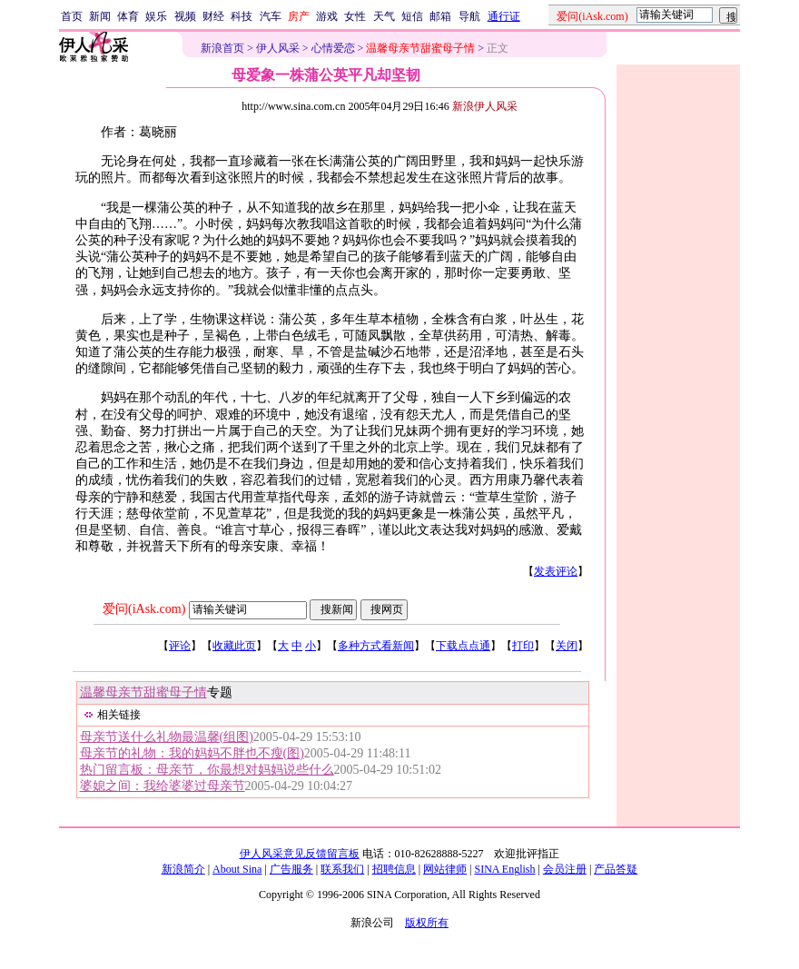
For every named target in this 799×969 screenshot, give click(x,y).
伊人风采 (278, 48)
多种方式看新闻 (376, 645)
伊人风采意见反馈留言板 (300, 853)
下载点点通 (463, 645)
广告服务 (291, 869)
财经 (213, 16)
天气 (384, 16)
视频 (185, 16)
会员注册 (565, 869)
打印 (523, 645)
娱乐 (156, 16)
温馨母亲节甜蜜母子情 (143, 692)
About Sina (236, 869)
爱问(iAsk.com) (144, 609)
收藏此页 (234, 645)
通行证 (504, 16)
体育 (128, 16)
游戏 (327, 16)
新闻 (100, 16)
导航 (469, 16)
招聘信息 (394, 869)
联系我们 (342, 869)
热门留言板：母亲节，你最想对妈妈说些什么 (207, 769)
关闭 (566, 645)
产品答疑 (615, 869)
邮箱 (440, 16)
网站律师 (445, 869)
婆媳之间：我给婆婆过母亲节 (162, 786)
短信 (412, 16)
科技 (241, 16)
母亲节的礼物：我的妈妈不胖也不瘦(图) (192, 753)
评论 (180, 645)
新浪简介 (183, 869)
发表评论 (555, 571)
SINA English (504, 869)
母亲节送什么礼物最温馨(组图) (166, 737)
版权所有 (427, 922)
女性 (355, 16)
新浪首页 (222, 48)
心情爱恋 (333, 48)
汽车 (270, 16)
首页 (72, 16)
